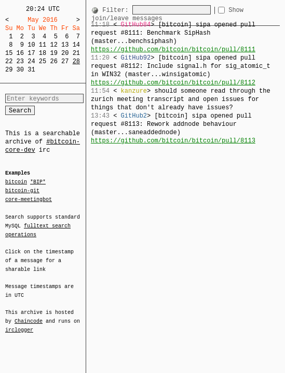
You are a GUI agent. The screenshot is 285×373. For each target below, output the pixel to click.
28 (76, 61)
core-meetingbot (28, 199)
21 (76, 53)
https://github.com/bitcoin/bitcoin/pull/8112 (173, 82)
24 (31, 61)
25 (42, 61)
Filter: (117, 10)
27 (65, 61)
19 (53, 53)
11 (42, 44)
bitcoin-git (22, 190)
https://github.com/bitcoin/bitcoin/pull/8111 (173, 49)
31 (31, 69)
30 (20, 69)
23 (20, 61)
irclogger (19, 323)
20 (65, 53)
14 (76, 44)
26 (53, 61)
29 (8, 69)
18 (42, 53)
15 (8, 53)
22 (8, 61)
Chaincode (29, 315)
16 (20, 53)
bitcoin (16, 182)
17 (31, 53)
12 (53, 44)
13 (65, 44)
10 (31, 44)
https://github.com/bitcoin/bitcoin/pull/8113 (173, 140)
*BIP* (38, 182)
